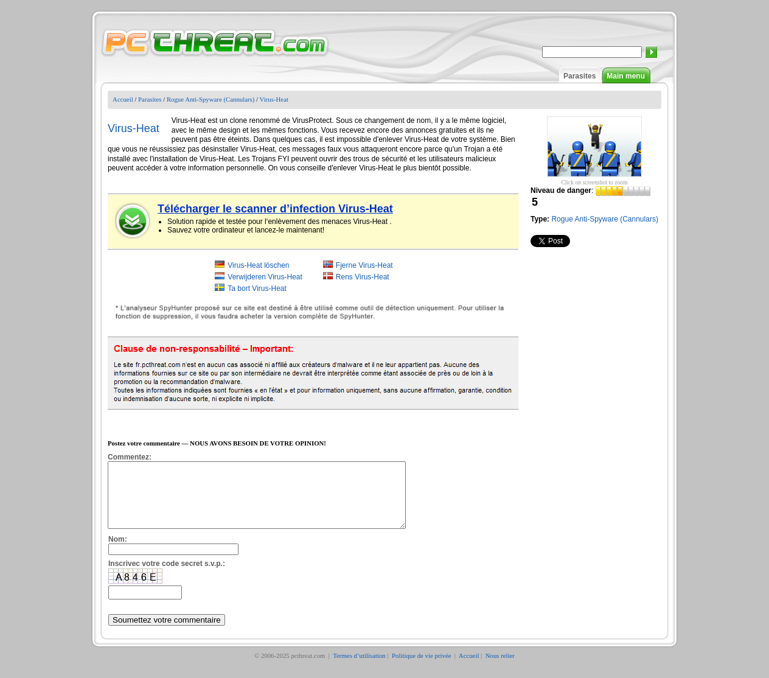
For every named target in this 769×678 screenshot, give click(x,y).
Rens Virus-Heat (362, 277)
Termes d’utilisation (359, 668)
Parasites (579, 76)
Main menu (626, 76)
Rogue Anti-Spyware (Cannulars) (211, 99)
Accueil (123, 99)
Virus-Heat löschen (258, 265)
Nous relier (500, 668)
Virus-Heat (274, 99)
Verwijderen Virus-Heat (265, 277)
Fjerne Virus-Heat (364, 265)
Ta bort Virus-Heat (257, 288)
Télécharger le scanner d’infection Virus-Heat (275, 209)
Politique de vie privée (422, 668)
